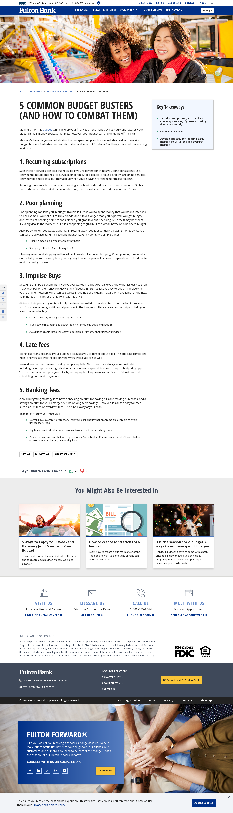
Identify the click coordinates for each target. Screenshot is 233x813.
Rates (160, 2)
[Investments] (152, 10)
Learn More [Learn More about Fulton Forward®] (105, 770)
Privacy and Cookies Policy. (49, 805)
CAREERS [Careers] (109, 689)
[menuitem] (82, 10)
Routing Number (129, 700)
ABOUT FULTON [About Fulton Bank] (113, 683)
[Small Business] (104, 10)
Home (22, 91)
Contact (190, 2)
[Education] (174, 10)
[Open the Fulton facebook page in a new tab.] (30, 771)
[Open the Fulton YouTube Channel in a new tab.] (65, 771)
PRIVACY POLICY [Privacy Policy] (113, 677)
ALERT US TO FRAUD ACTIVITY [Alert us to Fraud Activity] (38, 687)
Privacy (168, 700)
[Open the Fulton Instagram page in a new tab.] (56, 771)
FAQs (152, 700)
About (204, 2)
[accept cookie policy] (204, 803)
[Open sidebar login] (207, 10)
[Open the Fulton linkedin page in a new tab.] (39, 771)
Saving (25, 454)
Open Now (145, 2)
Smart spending (64, 454)
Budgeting (42, 454)
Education (36, 91)
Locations (174, 2)
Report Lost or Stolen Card (181, 680)
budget (47, 129)
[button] (71, 471)
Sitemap (206, 700)
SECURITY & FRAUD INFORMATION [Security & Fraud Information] (45, 680)
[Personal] (82, 10)
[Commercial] (129, 10)
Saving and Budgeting (60, 91)
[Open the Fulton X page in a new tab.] (47, 771)
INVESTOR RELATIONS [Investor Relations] (116, 671)
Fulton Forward (60, 755)
